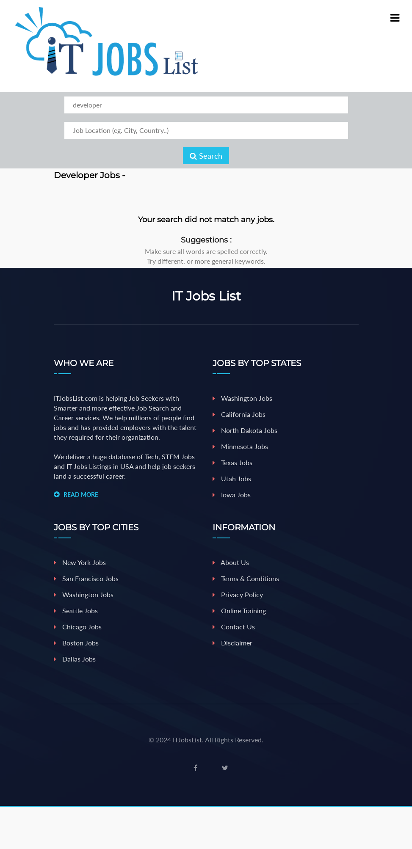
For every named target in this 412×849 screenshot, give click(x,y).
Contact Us (234, 627)
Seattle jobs (76, 610)
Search (206, 155)
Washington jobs (83, 594)
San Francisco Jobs (86, 578)
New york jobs (80, 562)
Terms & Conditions (246, 578)
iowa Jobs (232, 495)
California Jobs (239, 414)
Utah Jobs (232, 478)
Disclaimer (232, 643)
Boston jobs (76, 643)
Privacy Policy (238, 594)
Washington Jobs (242, 398)
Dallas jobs (75, 659)
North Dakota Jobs (245, 430)
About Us (231, 562)
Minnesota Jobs (240, 446)
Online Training (239, 610)
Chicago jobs (78, 627)
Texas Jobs (232, 462)
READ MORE (81, 494)
